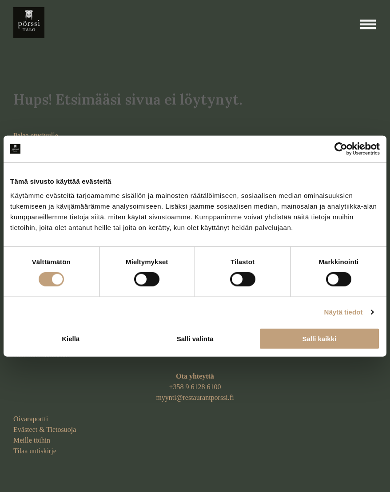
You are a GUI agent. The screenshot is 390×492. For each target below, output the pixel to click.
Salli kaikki (319, 338)
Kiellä (71, 338)
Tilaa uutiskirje (34, 451)
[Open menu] (368, 24)
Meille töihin (31, 440)
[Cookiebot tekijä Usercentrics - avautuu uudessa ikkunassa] (341, 149)
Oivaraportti (30, 419)
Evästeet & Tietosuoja (44, 429)
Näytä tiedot (343, 312)
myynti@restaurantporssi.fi (195, 397)
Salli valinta (195, 338)
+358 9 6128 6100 (195, 387)
